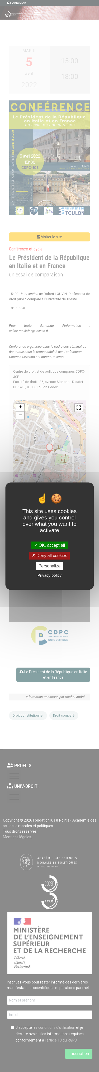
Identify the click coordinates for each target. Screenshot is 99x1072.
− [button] (20, 416)
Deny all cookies (49, 556)
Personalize (50, 566)
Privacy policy (49, 575)
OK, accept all (49, 545)
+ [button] (20, 408)
